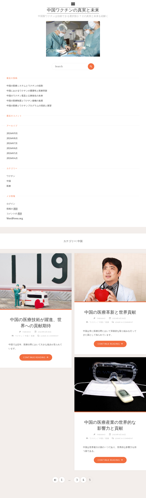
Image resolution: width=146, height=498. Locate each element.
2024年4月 (12, 158)
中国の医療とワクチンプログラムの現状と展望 (29, 105)
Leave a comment (49, 336)
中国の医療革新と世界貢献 (110, 312)
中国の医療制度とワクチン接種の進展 (25, 100)
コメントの (14, 213)
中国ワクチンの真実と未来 (73, 10)
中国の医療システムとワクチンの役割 (25, 85)
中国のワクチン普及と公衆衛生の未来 (25, 95)
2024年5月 (12, 153)
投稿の (12, 208)
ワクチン (11, 176)
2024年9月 (12, 133)
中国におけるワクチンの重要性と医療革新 (27, 90)
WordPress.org (15, 218)
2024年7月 (12, 143)
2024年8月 (12, 138)
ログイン (11, 203)
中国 (9, 181)
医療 (9, 186)
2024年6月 (12, 148)
